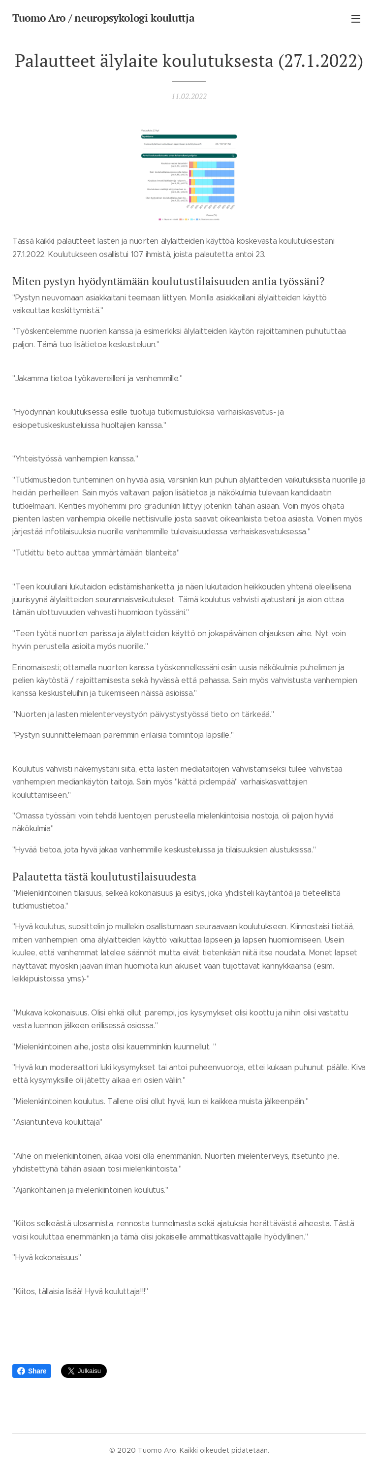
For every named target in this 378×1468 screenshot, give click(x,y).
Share (31, 1371)
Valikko (355, 18)
